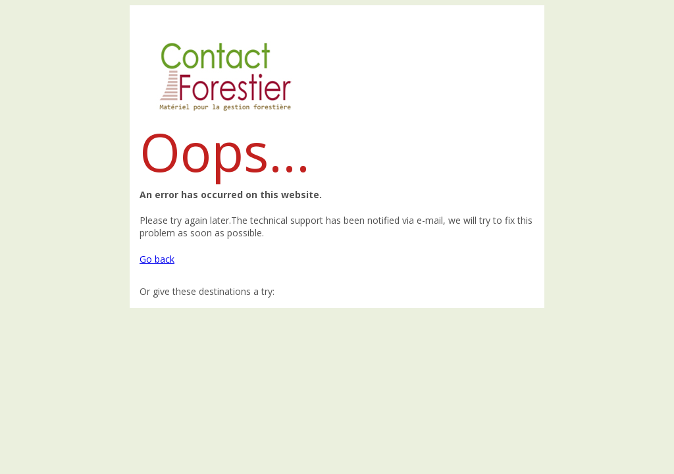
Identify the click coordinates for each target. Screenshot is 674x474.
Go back (157, 259)
